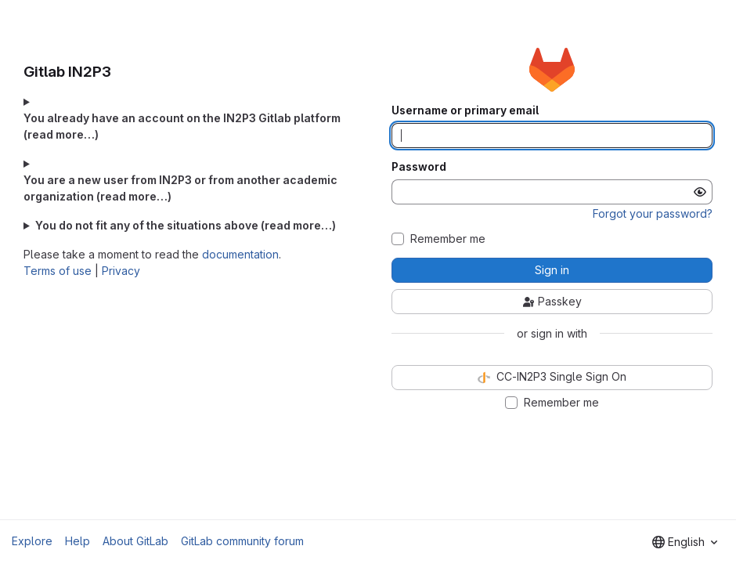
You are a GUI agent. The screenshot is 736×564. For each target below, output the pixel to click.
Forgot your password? (653, 213)
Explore (32, 541)
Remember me (447, 239)
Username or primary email (465, 110)
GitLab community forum (242, 541)
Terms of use (57, 270)
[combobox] (684, 542)
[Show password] (700, 191)
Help (77, 541)
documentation (240, 254)
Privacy (121, 270)
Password (418, 167)
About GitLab (135, 541)
